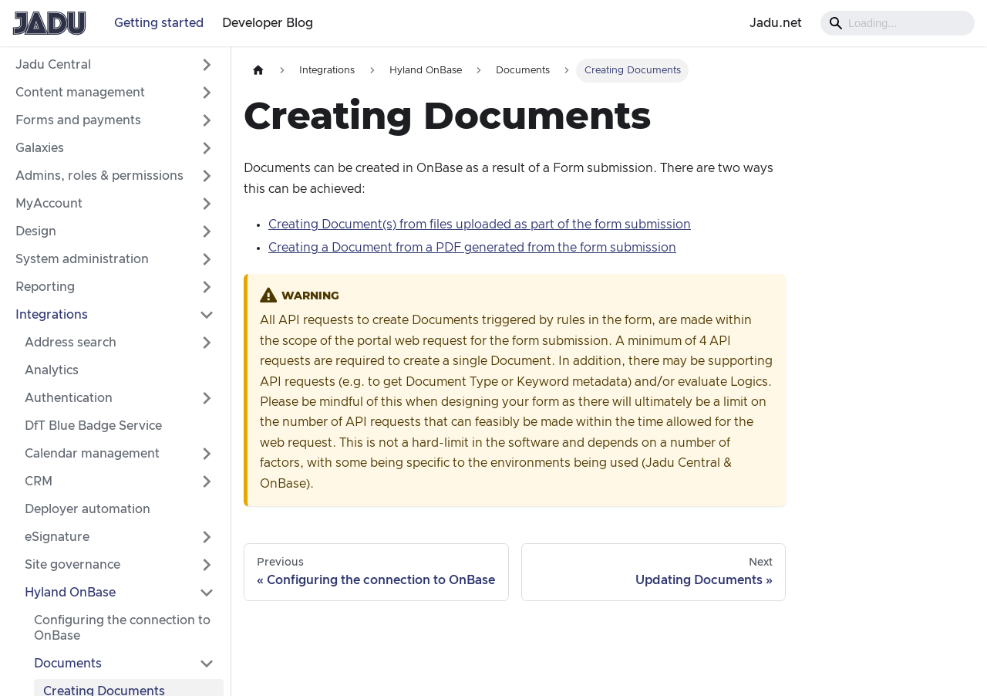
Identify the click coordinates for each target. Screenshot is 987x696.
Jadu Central (53, 65)
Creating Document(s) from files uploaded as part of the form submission (479, 224)
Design (35, 231)
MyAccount (49, 204)
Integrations (51, 315)
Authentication (69, 398)
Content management (80, 92)
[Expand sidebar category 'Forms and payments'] (207, 120)
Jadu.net (776, 23)
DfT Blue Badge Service (93, 426)
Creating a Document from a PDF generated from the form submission (472, 248)
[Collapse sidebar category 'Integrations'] (207, 314)
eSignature (57, 537)
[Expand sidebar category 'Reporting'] (207, 287)
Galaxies (39, 148)
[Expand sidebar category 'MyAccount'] (207, 203)
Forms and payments (78, 120)
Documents (68, 663)
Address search (70, 342)
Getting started (159, 23)
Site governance (72, 565)
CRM (38, 481)
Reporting (45, 287)
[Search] (897, 23)
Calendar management (92, 454)
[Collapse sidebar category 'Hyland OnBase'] (207, 592)
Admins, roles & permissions (99, 176)
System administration (82, 259)
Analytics (52, 370)
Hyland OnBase (70, 592)
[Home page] (258, 71)
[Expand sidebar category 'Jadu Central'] (207, 64)
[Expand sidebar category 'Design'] (207, 231)
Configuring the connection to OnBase (122, 628)
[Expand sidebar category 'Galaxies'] (207, 148)
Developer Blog (267, 23)
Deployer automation (87, 509)
